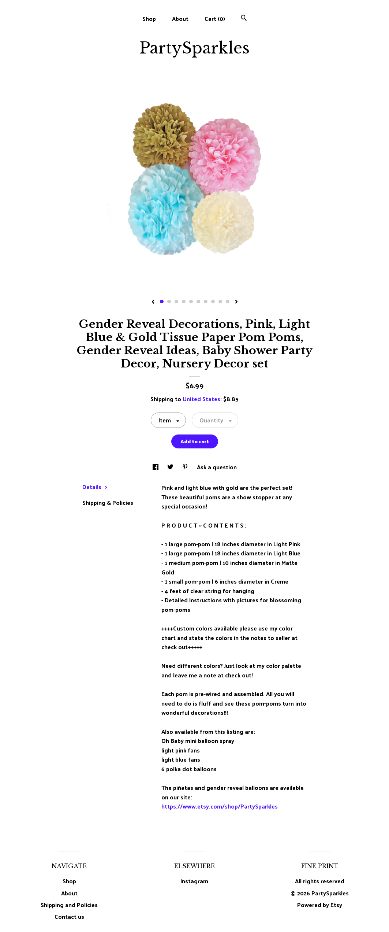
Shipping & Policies (107, 502)
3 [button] (176, 301)
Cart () (215, 18)
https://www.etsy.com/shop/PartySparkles (219, 806)
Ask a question (217, 467)
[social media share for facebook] (156, 467)
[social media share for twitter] (171, 467)
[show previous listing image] (153, 302)
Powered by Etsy (319, 904)
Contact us (69, 917)
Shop (149, 18)
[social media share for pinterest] (186, 467)
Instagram (194, 881)
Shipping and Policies (69, 904)
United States (201, 398)
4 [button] (184, 301)
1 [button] (162, 301)
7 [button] (205, 301)
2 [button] (169, 301)
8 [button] (213, 301)
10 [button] (227, 301)
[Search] (244, 18)
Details (95, 486)
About (180, 18)
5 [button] (191, 301)
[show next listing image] (236, 302)
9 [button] (220, 301)
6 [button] (198, 301)
